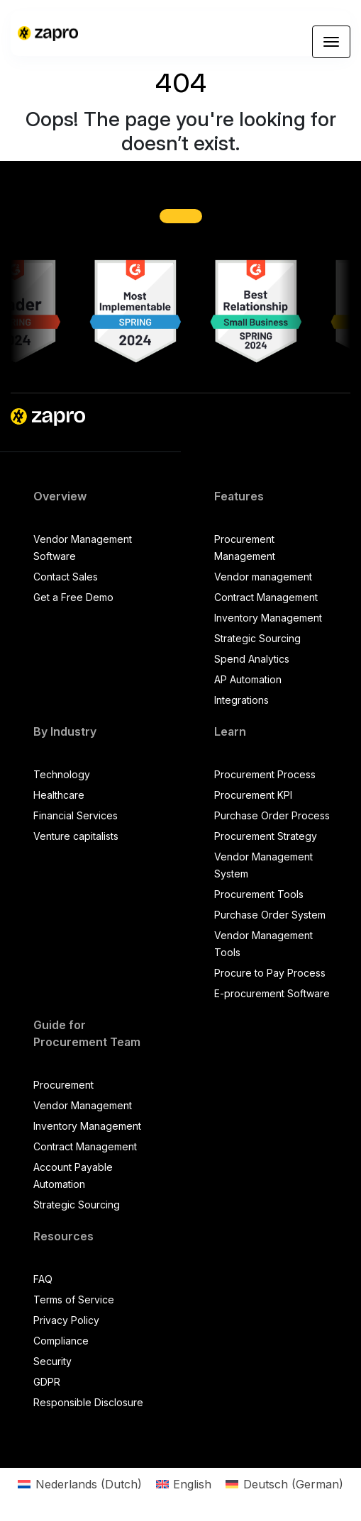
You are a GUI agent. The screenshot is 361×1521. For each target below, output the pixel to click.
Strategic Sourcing (257, 638)
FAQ (42, 1279)
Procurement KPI (253, 795)
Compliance (61, 1341)
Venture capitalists (75, 836)
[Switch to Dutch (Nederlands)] (79, 1484)
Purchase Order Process (272, 815)
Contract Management (266, 597)
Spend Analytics (251, 659)
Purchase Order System (270, 915)
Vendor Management (82, 1105)
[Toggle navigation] (331, 42)
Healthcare (58, 795)
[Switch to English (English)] (183, 1484)
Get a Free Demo (73, 597)
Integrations (241, 700)
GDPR (46, 1382)
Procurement (63, 1085)
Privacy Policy (66, 1320)
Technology (61, 774)
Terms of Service (73, 1299)
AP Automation (248, 679)
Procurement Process (265, 774)
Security (52, 1361)
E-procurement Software (272, 993)
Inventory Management (268, 618)
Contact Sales (65, 577)
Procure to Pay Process (270, 973)
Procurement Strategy (265, 836)
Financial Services (75, 815)
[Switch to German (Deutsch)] (284, 1484)
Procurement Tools (259, 894)
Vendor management (263, 577)
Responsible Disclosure (88, 1402)
